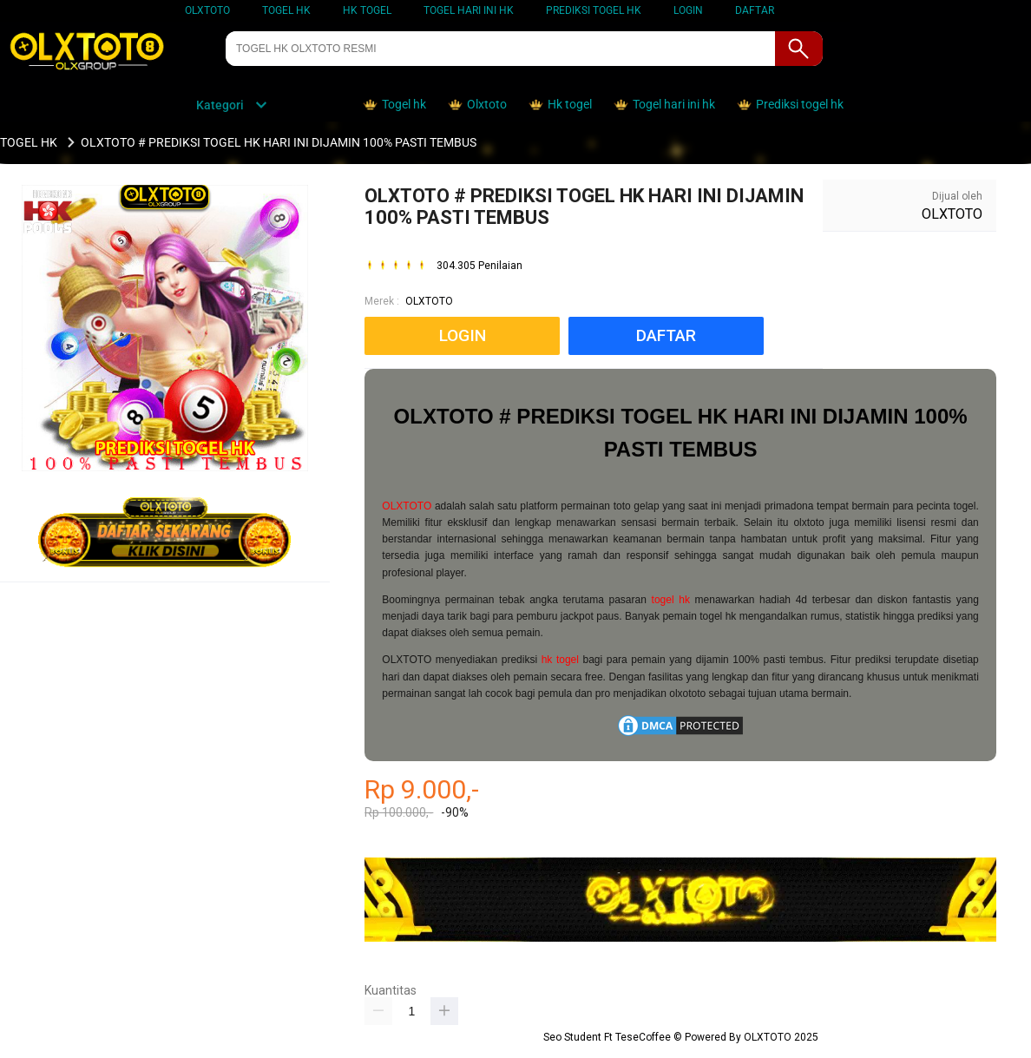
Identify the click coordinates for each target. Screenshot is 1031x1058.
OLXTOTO (207, 10)
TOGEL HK (286, 10)
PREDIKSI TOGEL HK (593, 10)
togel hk (671, 600)
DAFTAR (754, 10)
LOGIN (688, 10)
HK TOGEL (367, 10)
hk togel (560, 660)
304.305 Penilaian (479, 266)
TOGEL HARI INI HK (469, 10)
